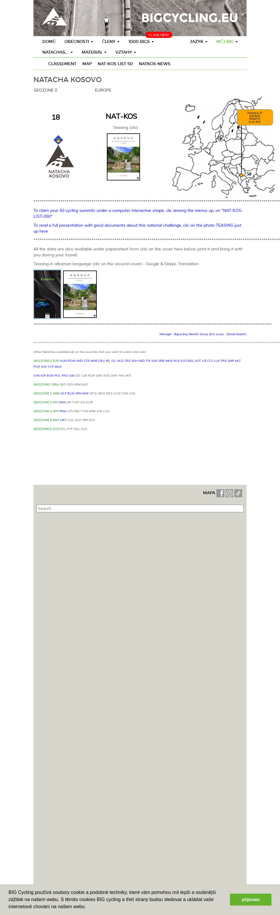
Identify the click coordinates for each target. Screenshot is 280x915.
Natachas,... (57, 52)
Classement (62, 63)
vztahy (125, 52)
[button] (88, 907)
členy (111, 41)
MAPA (209, 492)
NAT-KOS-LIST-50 (115, 63)
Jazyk (198, 41)
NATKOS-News (154, 63)
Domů (49, 41)
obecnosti (79, 41)
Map (87, 63)
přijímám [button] (251, 899)
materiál (94, 52)
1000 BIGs (141, 41)
